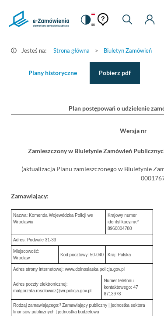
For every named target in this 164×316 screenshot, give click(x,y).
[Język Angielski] (93, 25)
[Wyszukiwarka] (127, 19)
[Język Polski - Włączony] (93, 14)
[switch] (85, 19)
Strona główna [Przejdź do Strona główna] (71, 50)
